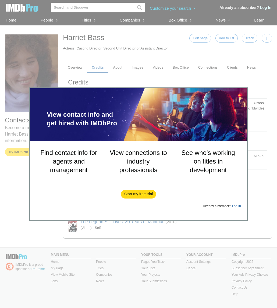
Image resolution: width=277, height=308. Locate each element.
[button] (138, 194)
